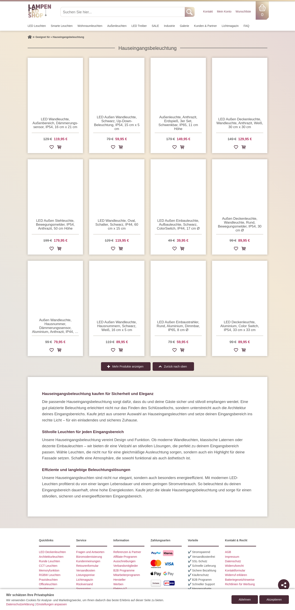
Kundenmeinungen (88, 561)
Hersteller (119, 579)
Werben (118, 584)
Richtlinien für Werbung (240, 584)
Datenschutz (233, 561)
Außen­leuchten (117, 25)
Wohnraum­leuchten (89, 25)
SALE (155, 25)
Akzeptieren (274, 599)
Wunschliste (243, 11)
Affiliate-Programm (125, 556)
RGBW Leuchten (49, 575)
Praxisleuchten (48, 579)
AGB (228, 552)
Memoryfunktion (49, 570)
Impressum (232, 556)
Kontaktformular (235, 570)
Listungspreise (85, 575)
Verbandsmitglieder (125, 565)
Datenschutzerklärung (20, 604)
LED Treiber (139, 25)
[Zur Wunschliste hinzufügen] (51, 148)
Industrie (169, 25)
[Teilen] (284, 585)
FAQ (246, 25)
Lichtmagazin (230, 25)
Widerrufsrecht (234, 565)
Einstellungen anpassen (51, 604)
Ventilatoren (46, 588)
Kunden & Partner (205, 25)
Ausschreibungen (124, 561)
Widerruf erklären (236, 575)
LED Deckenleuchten (52, 552)
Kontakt (208, 11)
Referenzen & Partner (127, 552)
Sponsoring (83, 588)
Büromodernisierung (89, 556)
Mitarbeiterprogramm (126, 575)
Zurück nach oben (175, 366)
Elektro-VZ (120, 588)
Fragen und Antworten (90, 552)
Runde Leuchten (49, 561)
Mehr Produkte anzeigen (128, 366)
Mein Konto (224, 11)
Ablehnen (245, 599)
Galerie (184, 25)
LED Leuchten (37, 25)
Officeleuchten (48, 584)
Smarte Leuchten (62, 25)
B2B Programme (123, 570)
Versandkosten (85, 570)
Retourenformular (87, 565)
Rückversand (84, 584)
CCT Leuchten (48, 565)
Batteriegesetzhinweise (239, 579)
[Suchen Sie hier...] (123, 12)
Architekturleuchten (51, 556)
